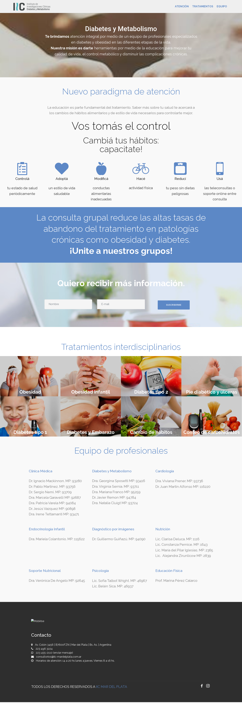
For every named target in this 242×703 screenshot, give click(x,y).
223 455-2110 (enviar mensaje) (54, 653)
